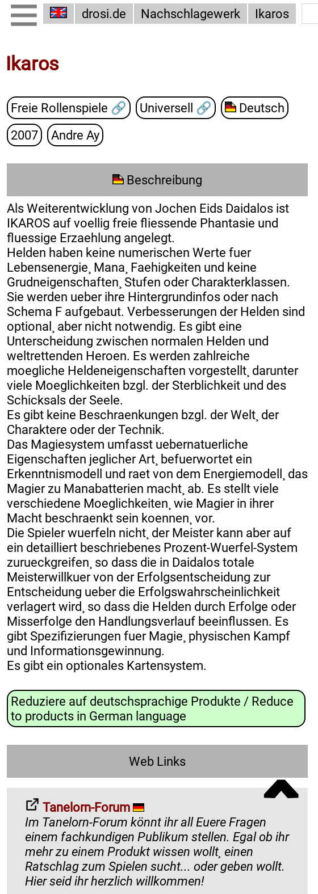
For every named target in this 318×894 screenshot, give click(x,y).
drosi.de (104, 13)
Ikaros (272, 13)
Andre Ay (75, 134)
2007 (24, 134)
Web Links (157, 760)
